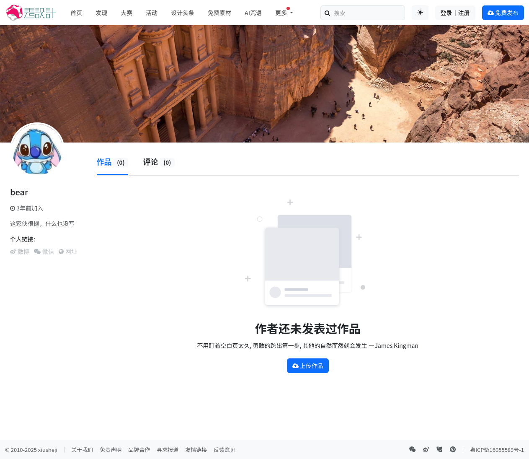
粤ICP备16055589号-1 (497, 450)
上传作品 (307, 365)
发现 (101, 12)
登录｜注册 (455, 12)
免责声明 (110, 450)
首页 (76, 12)
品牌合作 (139, 450)
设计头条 (182, 12)
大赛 (126, 12)
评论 (159, 161)
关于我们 (82, 450)
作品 (113, 161)
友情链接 (196, 450)
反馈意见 (224, 450)
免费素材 (219, 12)
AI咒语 (253, 12)
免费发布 (503, 12)
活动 (151, 12)
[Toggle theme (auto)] (420, 12)
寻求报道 (167, 450)
